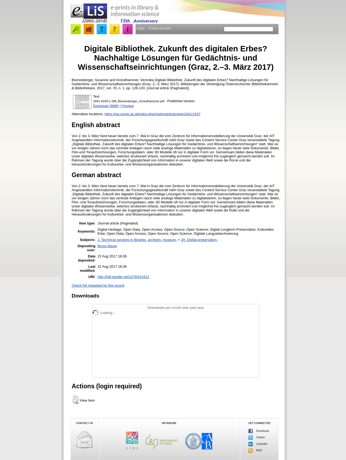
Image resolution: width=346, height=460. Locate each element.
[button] (75, 400)
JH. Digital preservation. (199, 240)
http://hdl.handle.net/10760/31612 (123, 277)
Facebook (258, 431)
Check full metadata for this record (98, 285)
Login (141, 28)
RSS (255, 450)
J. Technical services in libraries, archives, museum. (137, 240)
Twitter (256, 437)
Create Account (159, 28)
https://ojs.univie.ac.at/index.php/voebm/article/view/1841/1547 (153, 114)
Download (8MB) (106, 106)
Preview (128, 106)
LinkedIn (258, 444)
